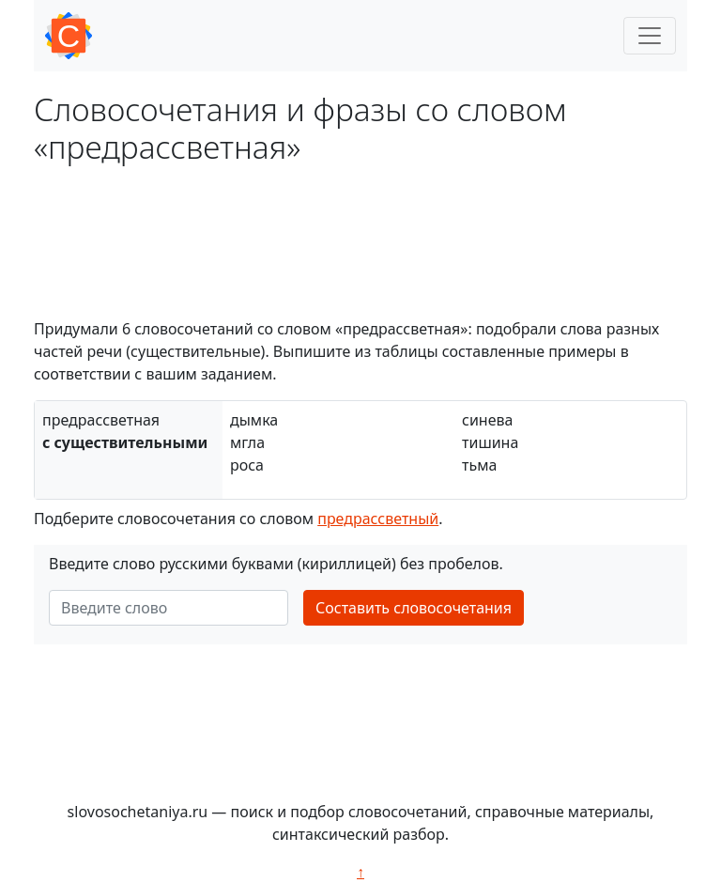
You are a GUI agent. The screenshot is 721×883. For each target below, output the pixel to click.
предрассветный (377, 518)
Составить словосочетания (413, 607)
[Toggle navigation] (649, 35)
